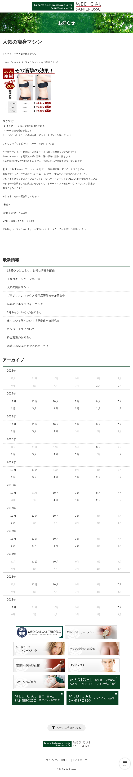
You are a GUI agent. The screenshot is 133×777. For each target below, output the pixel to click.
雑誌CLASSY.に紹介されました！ (28, 345)
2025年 (11, 370)
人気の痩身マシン (18, 287)
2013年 (11, 576)
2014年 (11, 553)
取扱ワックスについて (21, 329)
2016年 (11, 530)
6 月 (13, 408)
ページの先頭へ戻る (68, 727)
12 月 (13, 401)
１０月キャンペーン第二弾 (23, 278)
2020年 (11, 439)
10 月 (56, 401)
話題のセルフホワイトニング (25, 304)
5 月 (34, 408)
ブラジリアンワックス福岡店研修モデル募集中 (36, 295)
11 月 (34, 401)
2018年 (11, 485)
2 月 (98, 385)
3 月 (77, 408)
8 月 (98, 401)
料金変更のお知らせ (19, 337)
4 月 (56, 408)
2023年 (11, 416)
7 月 (119, 401)
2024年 (11, 393)
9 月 (77, 401)
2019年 (11, 462)
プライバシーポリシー (58, 760)
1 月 (119, 385)
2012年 (11, 599)
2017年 (11, 508)
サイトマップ (80, 760)
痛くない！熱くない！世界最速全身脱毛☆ (33, 320)
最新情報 (11, 259)
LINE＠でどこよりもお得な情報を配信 (31, 270)
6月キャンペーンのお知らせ (24, 312)
